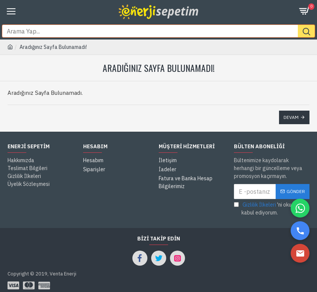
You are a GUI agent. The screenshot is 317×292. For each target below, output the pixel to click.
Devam (291, 104)
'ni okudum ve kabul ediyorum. (271, 195)
